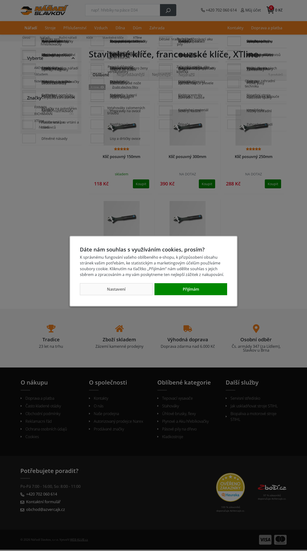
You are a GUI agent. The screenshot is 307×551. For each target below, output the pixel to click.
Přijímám (191, 289)
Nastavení (116, 289)
